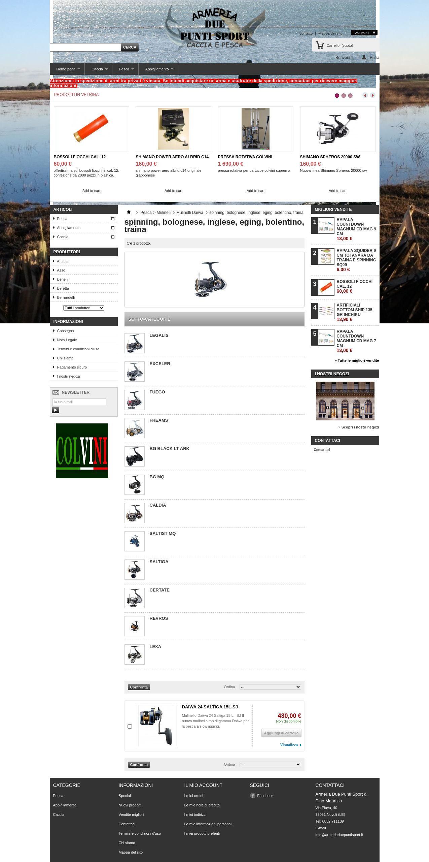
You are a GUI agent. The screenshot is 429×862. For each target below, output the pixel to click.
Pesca (123, 71)
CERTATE (160, 590)
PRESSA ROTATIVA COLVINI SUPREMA (245, 157)
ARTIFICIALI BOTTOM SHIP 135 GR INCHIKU (354, 312)
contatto (306, 33)
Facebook (265, 796)
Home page (65, 71)
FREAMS (159, 420)
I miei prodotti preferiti (202, 833)
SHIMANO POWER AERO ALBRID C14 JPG (172, 157)
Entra (375, 57)
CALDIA (158, 505)
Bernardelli (66, 297)
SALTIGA (159, 561)
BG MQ (157, 476)
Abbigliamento (156, 71)
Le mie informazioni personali (208, 824)
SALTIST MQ (163, 533)
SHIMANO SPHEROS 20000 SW (330, 157)
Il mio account (203, 785)
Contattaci (322, 450)
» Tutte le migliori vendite (357, 360)
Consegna (65, 331)
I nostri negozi (68, 376)
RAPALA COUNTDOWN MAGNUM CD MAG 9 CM (356, 229)
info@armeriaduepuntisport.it (339, 835)
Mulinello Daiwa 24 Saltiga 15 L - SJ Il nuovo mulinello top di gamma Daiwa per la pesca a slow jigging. (215, 720)
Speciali (125, 796)
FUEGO (157, 391)
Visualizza (289, 745)
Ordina (229, 687)
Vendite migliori (131, 814)
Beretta (63, 288)
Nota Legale (67, 340)
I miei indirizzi (195, 814)
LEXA (156, 646)
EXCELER (160, 363)
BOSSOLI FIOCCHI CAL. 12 (80, 157)
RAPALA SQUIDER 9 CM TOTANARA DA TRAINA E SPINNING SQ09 (357, 260)
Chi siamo (65, 358)
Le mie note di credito (202, 805)
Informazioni (68, 321)
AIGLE (62, 261)
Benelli (62, 279)
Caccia (96, 71)
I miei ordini (193, 796)
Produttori (66, 252)
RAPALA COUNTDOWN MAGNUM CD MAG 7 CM (356, 341)
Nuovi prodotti (130, 805)
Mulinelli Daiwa (190, 212)
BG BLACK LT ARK (169, 448)
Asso (61, 270)
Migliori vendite (333, 209)
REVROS (159, 618)
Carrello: (340, 45)
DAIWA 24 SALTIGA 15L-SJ (210, 706)
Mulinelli (164, 212)
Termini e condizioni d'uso (78, 349)
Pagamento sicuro (72, 367)
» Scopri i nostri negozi (358, 427)
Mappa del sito (330, 33)
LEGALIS (159, 335)
